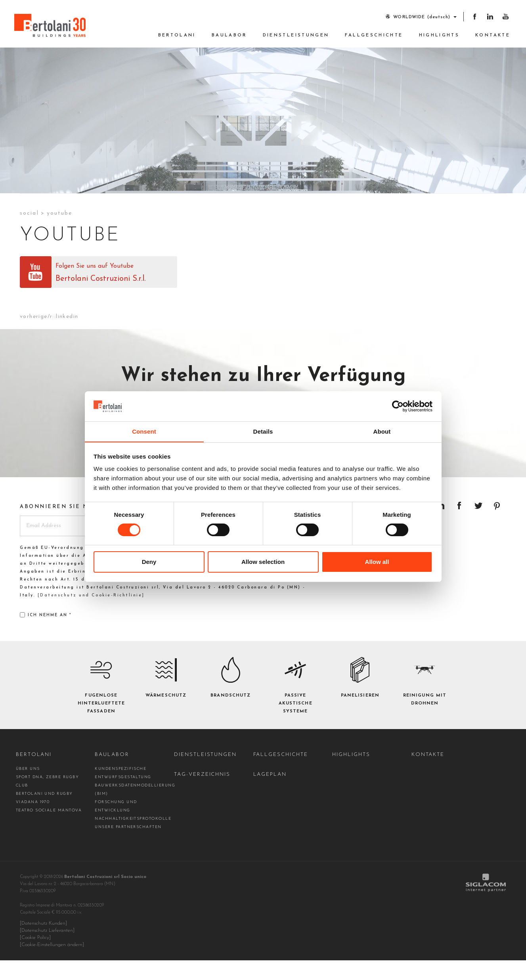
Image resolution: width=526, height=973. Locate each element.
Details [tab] (263, 431)
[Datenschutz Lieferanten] (47, 943)
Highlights (439, 35)
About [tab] (382, 431)
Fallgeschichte (374, 35)
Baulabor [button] (229, 35)
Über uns (28, 781)
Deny (149, 562)
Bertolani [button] (177, 35)
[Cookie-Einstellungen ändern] (52, 957)
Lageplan (270, 787)
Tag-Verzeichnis (202, 787)
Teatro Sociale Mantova (49, 823)
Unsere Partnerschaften (128, 840)
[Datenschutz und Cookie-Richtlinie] (90, 608)
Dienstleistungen (296, 35)
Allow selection (263, 562)
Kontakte (492, 35)
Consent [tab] (144, 431)
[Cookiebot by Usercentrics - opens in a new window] (397, 406)
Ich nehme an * (45, 627)
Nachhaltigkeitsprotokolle (133, 831)
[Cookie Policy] (35, 950)
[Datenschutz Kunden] (43, 936)
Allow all (377, 562)
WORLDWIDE (419, 16)
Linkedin (67, 329)
